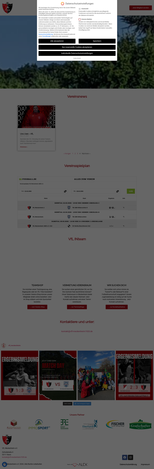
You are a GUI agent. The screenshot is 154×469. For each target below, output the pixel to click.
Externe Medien (86, 19)
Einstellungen (46, 36)
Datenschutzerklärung (46, 34)
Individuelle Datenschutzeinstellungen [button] (77, 53)
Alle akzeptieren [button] (57, 41)
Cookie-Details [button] (77, 58)
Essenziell (84, 8)
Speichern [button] (97, 41)
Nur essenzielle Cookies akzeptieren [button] (77, 47)
